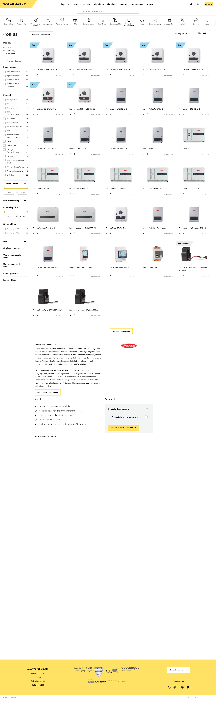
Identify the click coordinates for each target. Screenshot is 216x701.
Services (86, 4)
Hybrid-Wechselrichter (13, 113)
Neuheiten (7, 47)
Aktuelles (111, 4)
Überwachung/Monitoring (17, 167)
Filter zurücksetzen (14, 61)
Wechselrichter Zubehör (13, 85)
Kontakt (150, 4)
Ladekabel (11, 118)
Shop (62, 4)
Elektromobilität (13, 71)
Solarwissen (98, 4)
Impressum (209, 698)
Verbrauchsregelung (15, 171)
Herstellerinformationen (40, 34)
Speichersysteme (13, 75)
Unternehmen (137, 4)
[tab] (129, 409)
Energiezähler (12, 108)
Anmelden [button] (208, 4)
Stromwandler (13, 156)
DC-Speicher (12, 100)
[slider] (4, 188)
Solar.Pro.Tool (74, 4)
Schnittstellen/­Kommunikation (13, 136)
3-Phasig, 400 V (13, 233)
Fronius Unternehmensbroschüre (125, 417)
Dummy (10, 104)
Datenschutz (197, 698)
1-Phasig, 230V (13, 229)
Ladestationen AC (14, 122)
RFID (9, 130)
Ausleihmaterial (9, 54)
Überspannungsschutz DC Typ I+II (16, 161)
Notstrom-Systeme (14, 126)
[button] (200, 33)
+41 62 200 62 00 (37, 685)
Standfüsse (11, 145)
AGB (188, 698)
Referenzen (123, 4)
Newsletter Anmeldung (178, 670)
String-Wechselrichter (13, 150)
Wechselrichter (13, 79)
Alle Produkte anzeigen (121, 331)
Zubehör (10, 175)
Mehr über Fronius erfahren (47, 392)
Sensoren (11, 141)
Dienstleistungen (10, 50)
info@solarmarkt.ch (37, 681)
